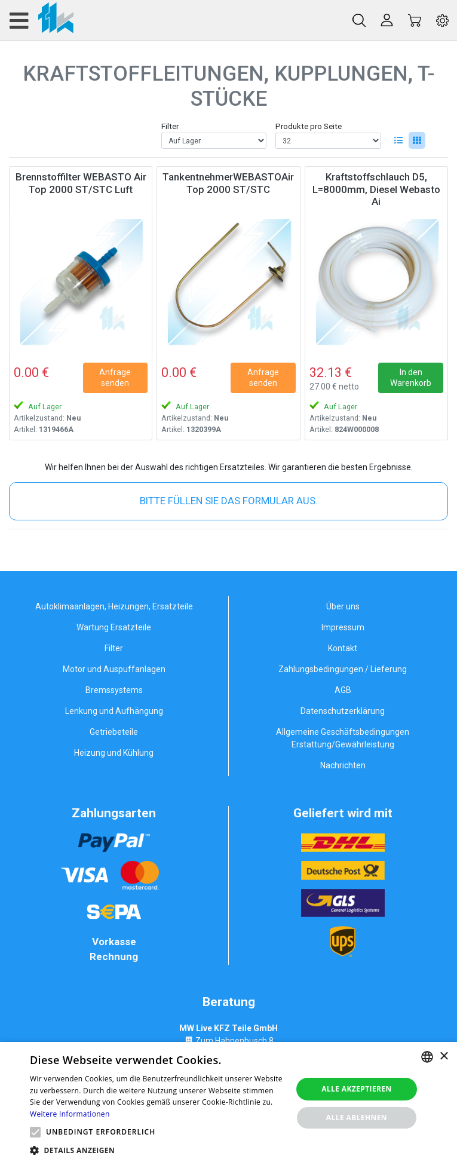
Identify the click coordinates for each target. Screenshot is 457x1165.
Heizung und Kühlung (114, 753)
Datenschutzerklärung (342, 711)
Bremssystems (114, 690)
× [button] (443, 1056)
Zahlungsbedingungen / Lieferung (342, 669)
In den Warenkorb (410, 377)
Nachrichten (343, 765)
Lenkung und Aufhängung (114, 711)
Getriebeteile (114, 732)
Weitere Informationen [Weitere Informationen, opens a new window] (70, 1114)
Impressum (342, 627)
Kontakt (342, 648)
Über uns (343, 606)
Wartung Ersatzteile (113, 627)
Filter (170, 126)
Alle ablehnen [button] (356, 1117)
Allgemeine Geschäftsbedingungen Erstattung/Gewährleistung (342, 738)
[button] (35, 1132)
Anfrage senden (115, 377)
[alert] (228, 1103)
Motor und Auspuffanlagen (114, 669)
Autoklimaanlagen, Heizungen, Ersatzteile (114, 606)
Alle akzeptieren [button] (356, 1089)
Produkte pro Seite (308, 126)
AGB (343, 690)
